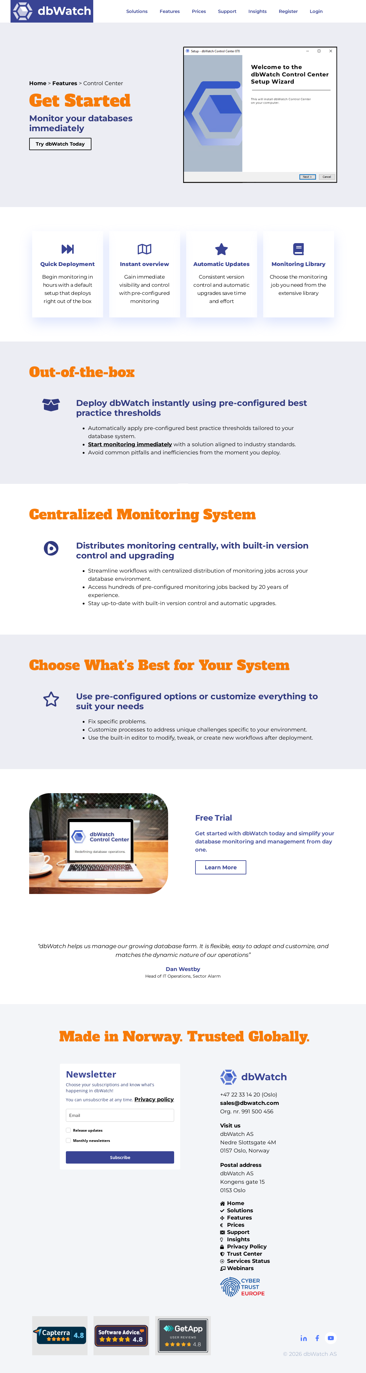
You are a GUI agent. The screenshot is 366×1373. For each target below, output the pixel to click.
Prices (199, 11)
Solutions (137, 11)
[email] (120, 1115)
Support (227, 11)
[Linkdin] (304, 1338)
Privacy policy (154, 1099)
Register (288, 11)
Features (170, 11)
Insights (257, 11)
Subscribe (120, 1157)
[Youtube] (331, 1338)
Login (316, 11)
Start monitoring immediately (130, 444)
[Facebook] (317, 1338)
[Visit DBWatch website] (52, 11)
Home (37, 83)
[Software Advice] (121, 1335)
